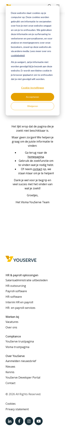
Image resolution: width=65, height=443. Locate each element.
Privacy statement (17, 409)
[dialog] (32, 60)
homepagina (36, 157)
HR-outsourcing (16, 286)
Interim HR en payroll (19, 302)
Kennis (10, 372)
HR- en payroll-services (20, 308)
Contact (10, 383)
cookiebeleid (18, 55)
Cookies (11, 404)
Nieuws (10, 366)
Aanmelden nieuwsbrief (21, 361)
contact (37, 169)
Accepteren (32, 96)
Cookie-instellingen (32, 87)
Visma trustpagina (17, 347)
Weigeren (32, 106)
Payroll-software (16, 291)
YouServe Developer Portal (23, 377)
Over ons (11, 327)
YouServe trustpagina (20, 341)
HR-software (14, 297)
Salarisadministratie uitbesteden (27, 280)
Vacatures (12, 322)
